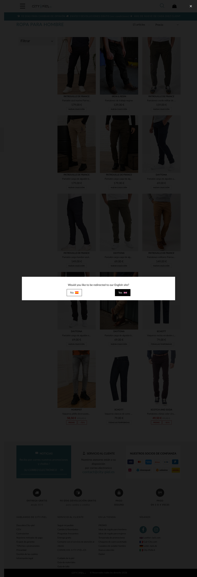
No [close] (74, 292)
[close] (191, 6)
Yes (122, 292)
